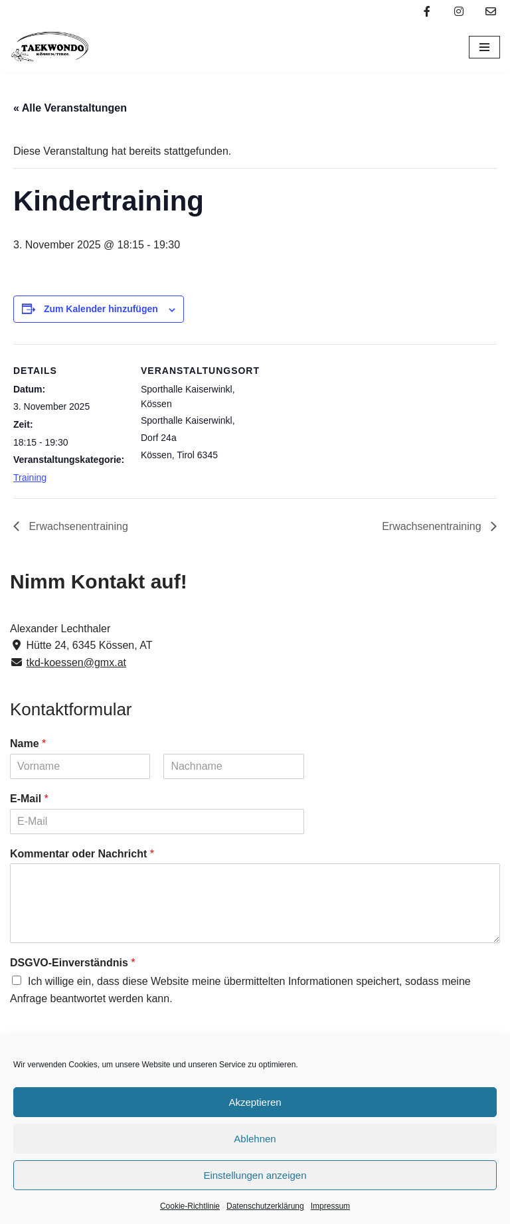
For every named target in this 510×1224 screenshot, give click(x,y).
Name (28, 743)
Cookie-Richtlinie (190, 1206)
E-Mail (29, 798)
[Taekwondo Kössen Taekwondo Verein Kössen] (50, 47)
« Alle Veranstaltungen (70, 108)
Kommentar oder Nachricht (82, 853)
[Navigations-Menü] (484, 47)
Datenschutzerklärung (265, 1206)
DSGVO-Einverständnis (72, 962)
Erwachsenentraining (77, 526)
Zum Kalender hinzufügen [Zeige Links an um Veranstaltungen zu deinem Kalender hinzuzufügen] (101, 309)
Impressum (330, 1206)
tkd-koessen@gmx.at (76, 662)
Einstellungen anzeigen (254, 1175)
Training (29, 477)
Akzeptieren (254, 1102)
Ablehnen (255, 1138)
